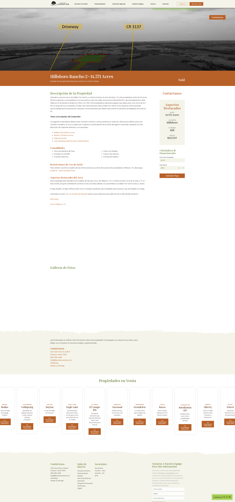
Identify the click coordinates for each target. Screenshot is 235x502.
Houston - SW (99, 473)
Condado (172, 128)
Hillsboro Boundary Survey (64, 132)
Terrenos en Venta (80, 4)
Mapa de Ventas (60, 138)
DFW (96, 476)
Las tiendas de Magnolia (78, 194)
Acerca (153, 4)
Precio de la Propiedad (166, 157)
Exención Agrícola (119, 4)
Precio (172, 135)
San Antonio (99, 468)
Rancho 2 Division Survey (63, 135)
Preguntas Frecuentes (85, 483)
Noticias (166, 4)
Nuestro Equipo (137, 4)
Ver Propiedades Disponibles (27, 426)
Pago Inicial (163, 165)
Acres (172, 112)
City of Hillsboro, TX (57, 204)
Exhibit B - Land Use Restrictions (62, 171)
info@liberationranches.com (61, 360)
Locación (172, 120)
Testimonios (81, 486)
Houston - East (100, 471)
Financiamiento (100, 4)
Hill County (54, 199)
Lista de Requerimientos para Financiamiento (71, 141)
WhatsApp (54, 363)
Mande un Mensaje (57, 366)
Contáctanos (217, 17)
